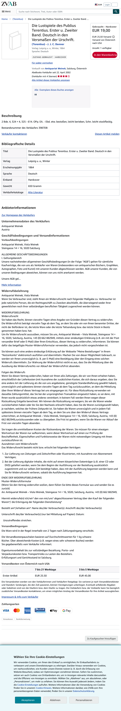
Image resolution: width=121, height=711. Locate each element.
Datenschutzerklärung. (84, 691)
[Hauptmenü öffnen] (7, 11)
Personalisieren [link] (84, 700)
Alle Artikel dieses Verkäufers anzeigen (51, 80)
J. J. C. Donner (55, 44)
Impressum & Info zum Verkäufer (20, 596)
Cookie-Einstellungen (27, 684)
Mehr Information (11, 284)
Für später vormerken (42, 62)
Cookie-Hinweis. (44, 687)
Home (5, 19)
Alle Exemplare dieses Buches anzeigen (54, 89)
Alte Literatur (35, 192)
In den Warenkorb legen (105, 54)
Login (107, 4)
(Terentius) (18, 19)
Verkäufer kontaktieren (14, 133)
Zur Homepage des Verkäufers (18, 215)
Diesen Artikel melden (107, 133)
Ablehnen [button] (55, 700)
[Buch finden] (116, 11)
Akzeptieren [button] (28, 700)
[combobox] (65, 11)
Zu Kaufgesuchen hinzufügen (101, 638)
